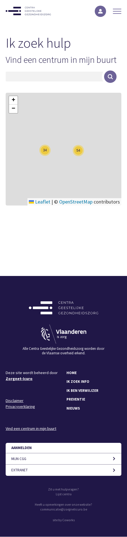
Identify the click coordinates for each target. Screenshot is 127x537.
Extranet (19, 470)
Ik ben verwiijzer (82, 390)
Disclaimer (14, 400)
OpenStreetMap (75, 201)
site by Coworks (64, 520)
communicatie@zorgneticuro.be (63, 509)
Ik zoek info (77, 381)
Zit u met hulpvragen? (63, 489)
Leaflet (39, 201)
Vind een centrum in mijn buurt (61, 59)
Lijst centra (64, 494)
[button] (45, 150)
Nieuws (73, 408)
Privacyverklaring (20, 406)
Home (71, 372)
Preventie (75, 399)
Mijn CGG (18, 458)
